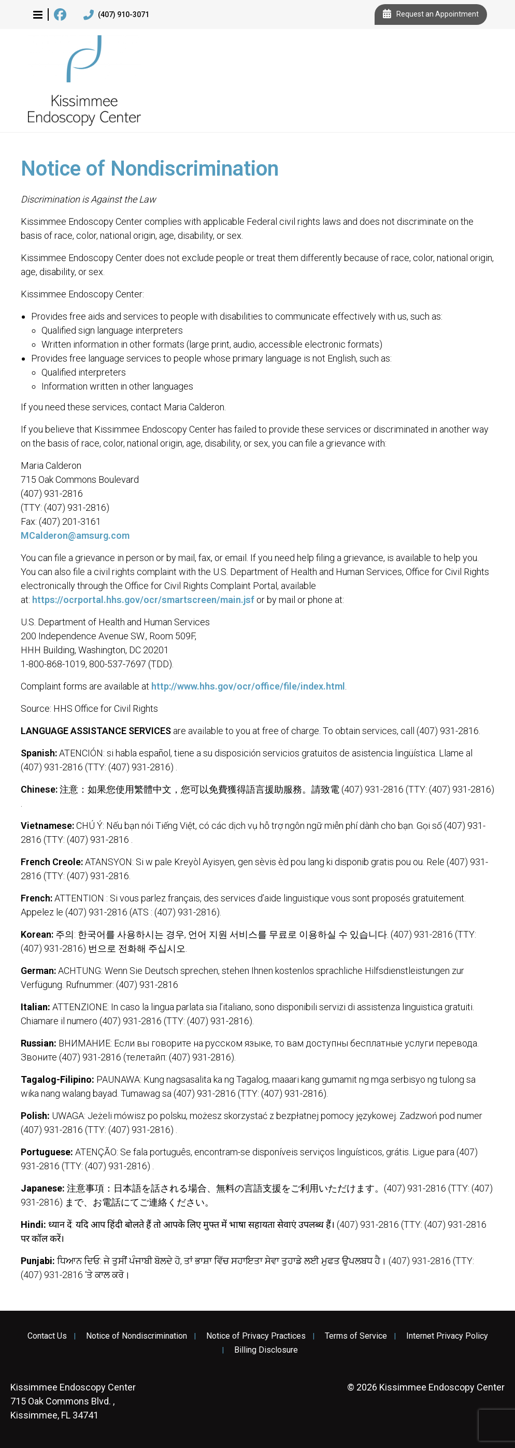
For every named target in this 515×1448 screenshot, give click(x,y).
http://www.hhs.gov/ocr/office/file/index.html (248, 686)
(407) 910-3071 (116, 15)
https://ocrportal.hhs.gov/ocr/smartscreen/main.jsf (143, 599)
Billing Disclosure (266, 1350)
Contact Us (47, 1336)
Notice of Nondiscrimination (136, 1336)
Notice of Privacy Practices (256, 1336)
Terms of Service (356, 1336)
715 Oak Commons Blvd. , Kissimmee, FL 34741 (73, 1401)
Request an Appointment (431, 14)
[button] (38, 14)
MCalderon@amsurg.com (75, 535)
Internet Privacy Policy (447, 1336)
